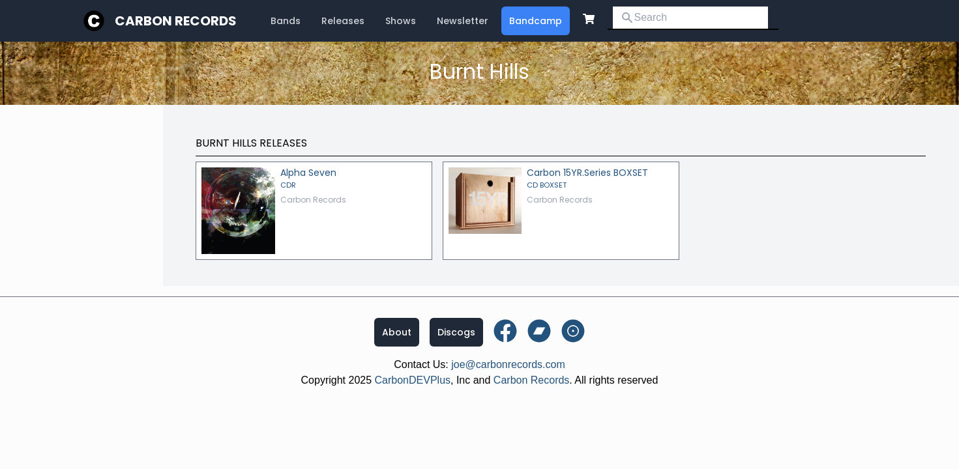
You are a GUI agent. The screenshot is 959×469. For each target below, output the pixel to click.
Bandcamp (535, 20)
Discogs (456, 332)
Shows (400, 20)
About (396, 332)
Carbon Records (176, 21)
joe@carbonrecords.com (508, 364)
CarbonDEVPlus (413, 380)
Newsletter (462, 20)
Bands (286, 20)
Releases (342, 20)
